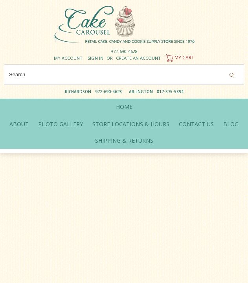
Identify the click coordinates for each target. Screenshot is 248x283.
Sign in (95, 58)
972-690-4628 (124, 51)
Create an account (138, 58)
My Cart (179, 57)
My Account (68, 58)
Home (124, 106)
